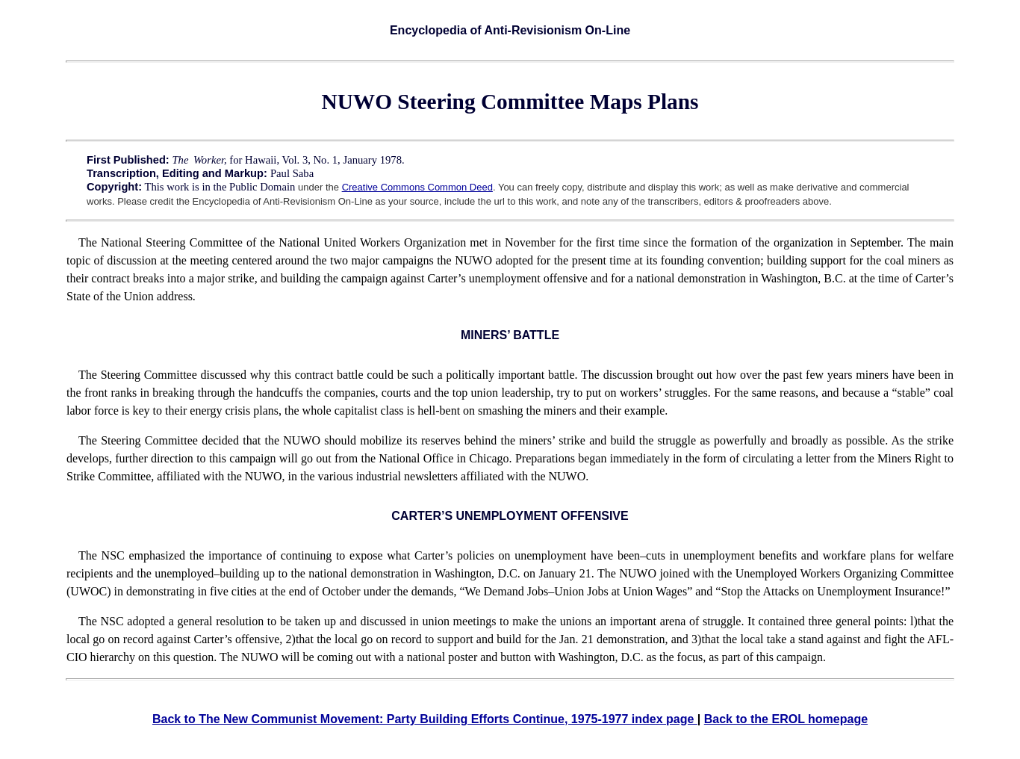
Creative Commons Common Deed (417, 187)
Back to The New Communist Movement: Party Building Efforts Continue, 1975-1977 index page (424, 719)
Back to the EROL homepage (786, 719)
